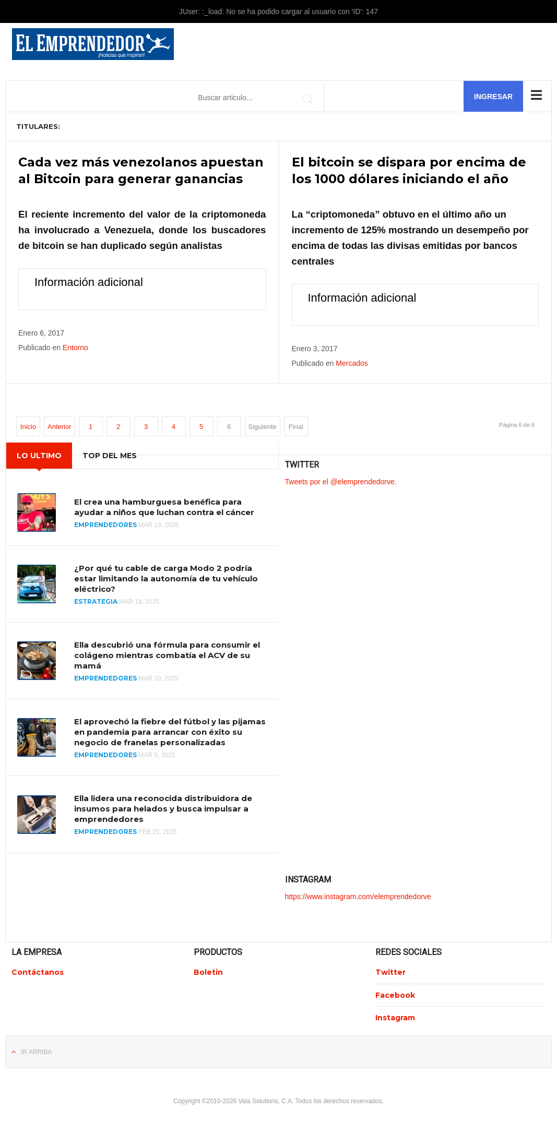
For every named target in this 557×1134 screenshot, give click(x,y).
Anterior (60, 426)
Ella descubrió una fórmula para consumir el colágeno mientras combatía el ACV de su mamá (167, 654)
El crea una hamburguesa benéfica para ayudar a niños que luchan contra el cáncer (164, 506)
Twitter (390, 972)
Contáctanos (37, 972)
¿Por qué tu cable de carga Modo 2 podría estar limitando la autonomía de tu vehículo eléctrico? (166, 578)
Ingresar (493, 96)
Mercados (352, 363)
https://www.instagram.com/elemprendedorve (358, 896)
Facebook (395, 994)
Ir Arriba (36, 1051)
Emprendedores (105, 524)
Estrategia (95, 601)
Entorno (75, 347)
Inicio (28, 426)
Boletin (208, 972)
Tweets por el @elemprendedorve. (341, 481)
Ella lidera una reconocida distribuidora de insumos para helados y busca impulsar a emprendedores (163, 808)
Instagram (395, 1017)
